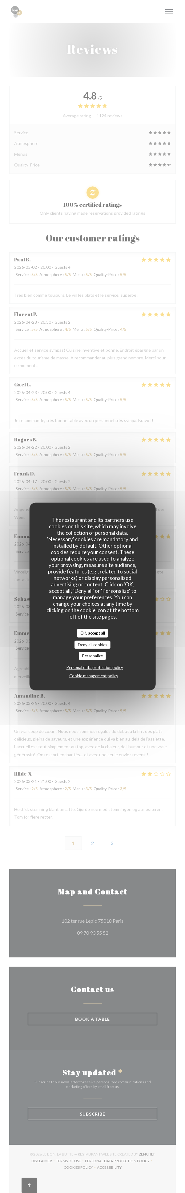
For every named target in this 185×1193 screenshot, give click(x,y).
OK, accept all (92, 633)
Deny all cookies (92, 644)
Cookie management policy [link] (93, 675)
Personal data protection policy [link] (94, 667)
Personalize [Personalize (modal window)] (92, 655)
